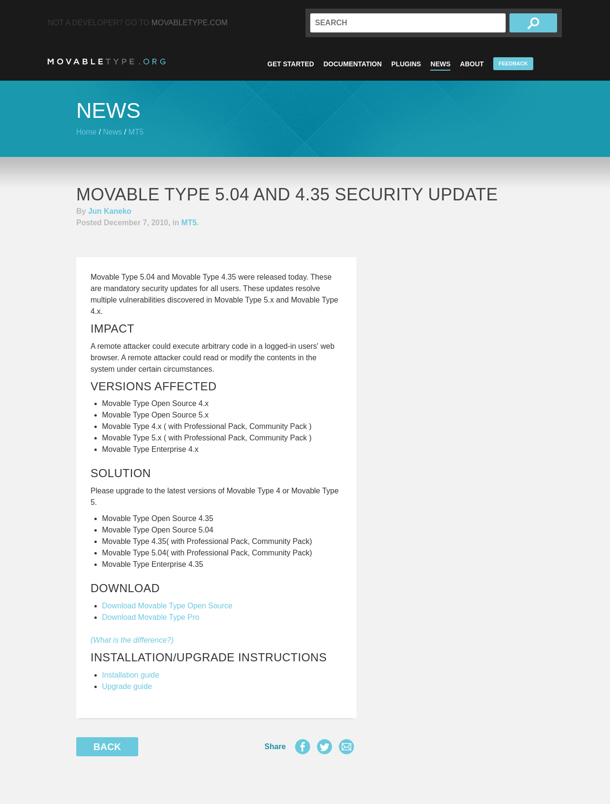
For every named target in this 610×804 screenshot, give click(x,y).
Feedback (513, 63)
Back (107, 746)
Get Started (290, 64)
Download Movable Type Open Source (167, 606)
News (440, 64)
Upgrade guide (127, 686)
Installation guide (130, 675)
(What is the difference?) (132, 640)
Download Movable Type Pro (150, 617)
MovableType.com (190, 23)
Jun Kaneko (110, 211)
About (472, 64)
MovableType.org (106, 61)
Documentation (353, 64)
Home (86, 132)
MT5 (135, 132)
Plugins (406, 64)
